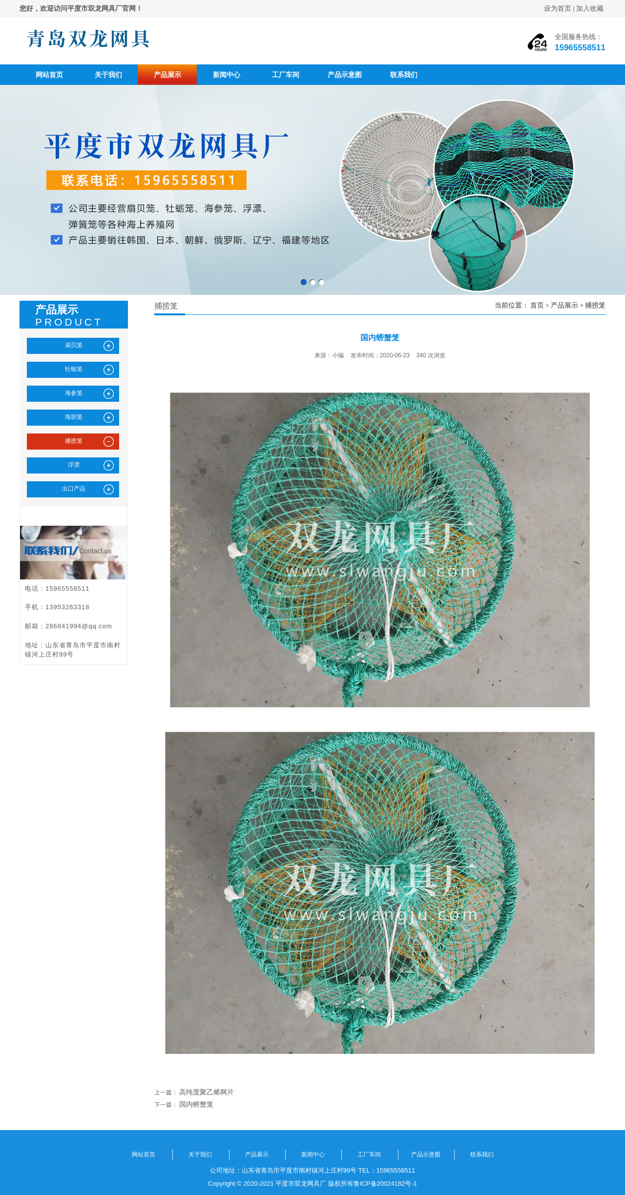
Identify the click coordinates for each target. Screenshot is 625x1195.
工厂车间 (285, 75)
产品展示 (167, 75)
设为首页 (557, 8)
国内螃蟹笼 (196, 1104)
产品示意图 (345, 75)
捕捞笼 (595, 305)
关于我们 (108, 75)
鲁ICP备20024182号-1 (385, 1183)
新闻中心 (226, 75)
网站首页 (49, 75)
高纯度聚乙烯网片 (206, 1092)
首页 (537, 305)
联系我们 (403, 75)
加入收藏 (590, 8)
